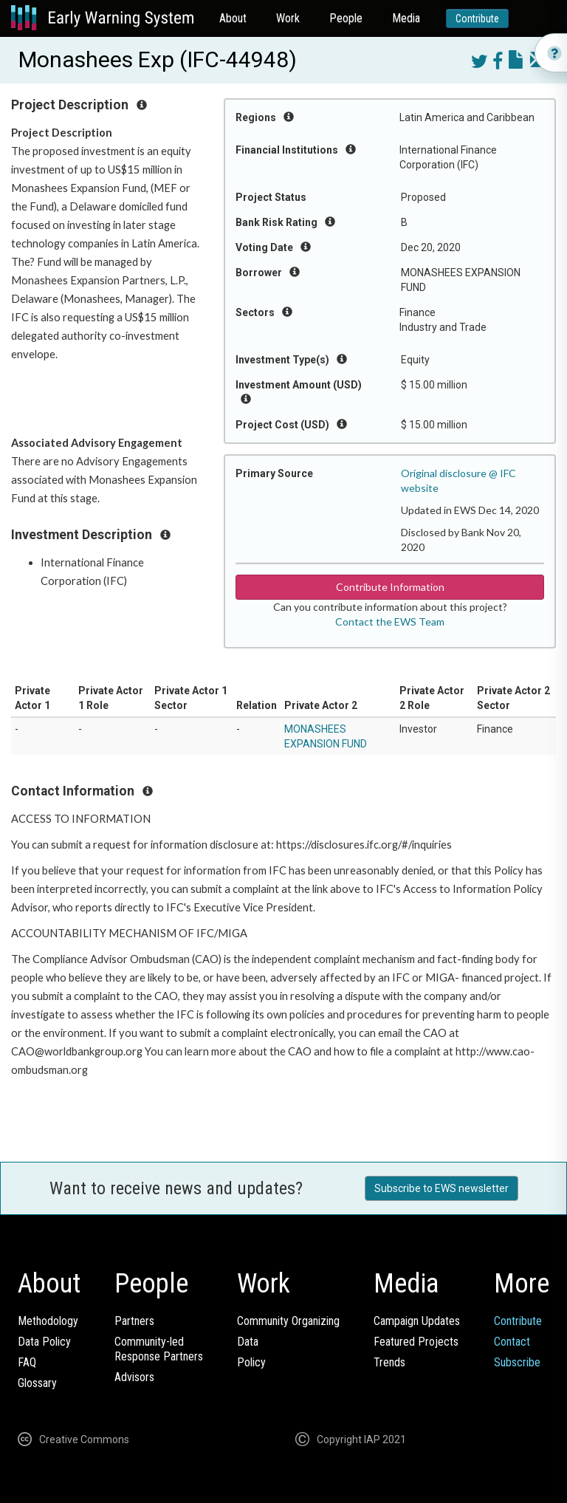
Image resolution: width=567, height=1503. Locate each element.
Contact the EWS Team (389, 621)
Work (288, 18)
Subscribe (517, 1362)
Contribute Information (390, 587)
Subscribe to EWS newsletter (441, 1188)
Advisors (134, 1377)
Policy (251, 1362)
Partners (134, 1321)
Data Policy (44, 1342)
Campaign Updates (417, 1321)
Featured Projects (416, 1342)
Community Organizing (288, 1321)
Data (247, 1342)
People (345, 18)
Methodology (48, 1321)
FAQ (27, 1362)
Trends (389, 1362)
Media (406, 18)
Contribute (477, 18)
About (233, 18)
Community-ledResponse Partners (158, 1349)
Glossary (37, 1383)
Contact (512, 1342)
